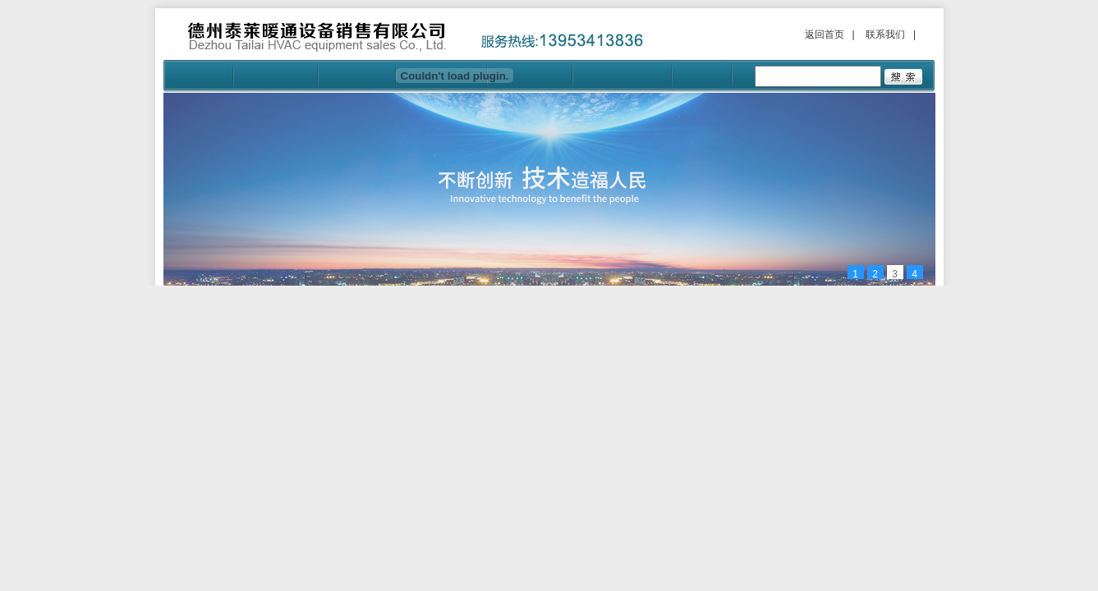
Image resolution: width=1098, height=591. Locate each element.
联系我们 (885, 34)
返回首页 (824, 34)
